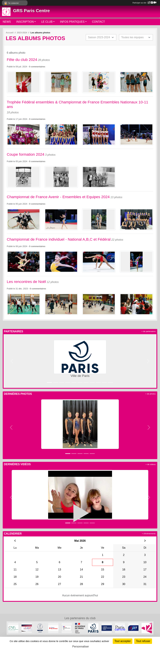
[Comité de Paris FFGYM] (106, 627)
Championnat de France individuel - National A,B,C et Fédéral (59, 239)
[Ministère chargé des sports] (66, 627)
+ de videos (151, 464)
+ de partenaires (149, 331)
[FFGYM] (133, 627)
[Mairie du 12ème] (146, 627)
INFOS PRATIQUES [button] (72, 21)
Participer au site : (144, 3)
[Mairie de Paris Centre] (120, 627)
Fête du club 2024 (22, 60)
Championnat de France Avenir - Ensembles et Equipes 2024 (58, 197)
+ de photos (150, 394)
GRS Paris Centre (31, 10)
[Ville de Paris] (93, 627)
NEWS (7, 21)
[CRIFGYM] (26, 627)
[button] (11, 361)
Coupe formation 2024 (25, 154)
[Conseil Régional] (53, 627)
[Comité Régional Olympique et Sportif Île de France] (40, 627)
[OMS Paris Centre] (13, 627)
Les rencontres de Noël (26, 282)
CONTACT (98, 21)
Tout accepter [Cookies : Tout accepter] (122, 641)
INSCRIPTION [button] (25, 21)
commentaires (38, 66)
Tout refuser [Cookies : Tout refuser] (143, 641)
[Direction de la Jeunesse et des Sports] (80, 627)
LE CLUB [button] (47, 21)
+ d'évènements (149, 534)
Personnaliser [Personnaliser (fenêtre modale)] (80, 646)
